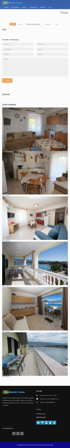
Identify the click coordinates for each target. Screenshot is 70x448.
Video (57, 24)
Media (24, 7)
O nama (6, 7)
